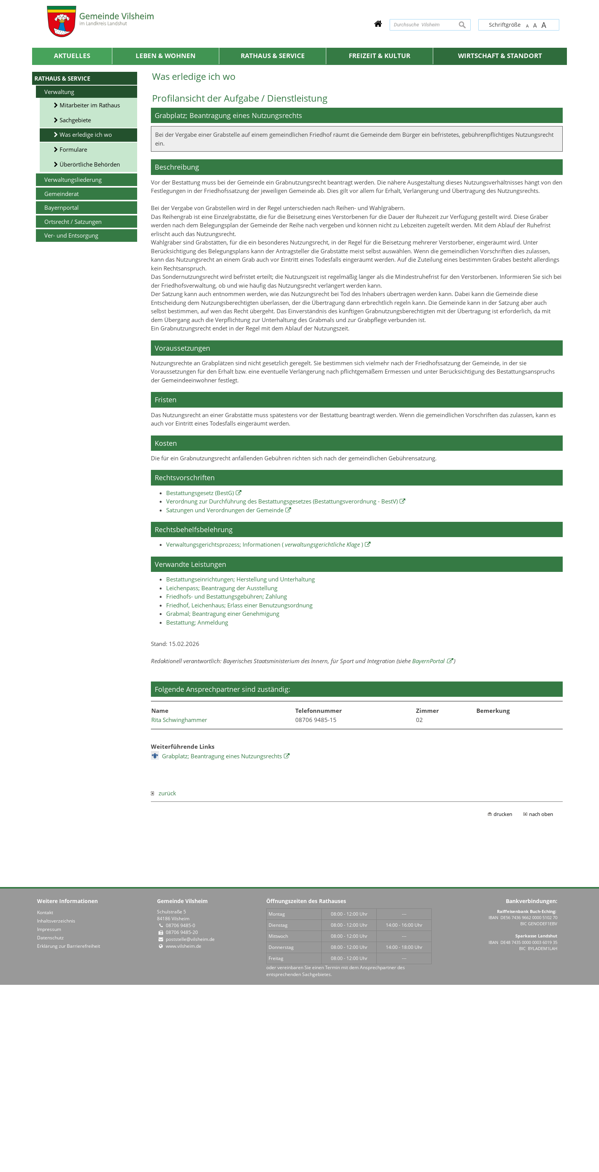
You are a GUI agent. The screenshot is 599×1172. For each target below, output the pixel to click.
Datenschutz (50, 1125)
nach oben (541, 1001)
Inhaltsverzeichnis (56, 1108)
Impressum (49, 1116)
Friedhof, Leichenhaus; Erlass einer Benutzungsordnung (239, 792)
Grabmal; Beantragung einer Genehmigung (222, 801)
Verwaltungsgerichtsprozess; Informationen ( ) (264, 731)
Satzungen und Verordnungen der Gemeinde (224, 697)
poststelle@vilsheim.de (190, 1126)
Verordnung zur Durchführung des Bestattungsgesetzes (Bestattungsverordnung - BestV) (282, 688)
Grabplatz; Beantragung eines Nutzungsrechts (222, 943)
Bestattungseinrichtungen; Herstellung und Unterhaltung (240, 766)
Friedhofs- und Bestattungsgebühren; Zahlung (226, 783)
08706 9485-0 (180, 1112)
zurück (163, 980)
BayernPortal (428, 848)
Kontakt (45, 1099)
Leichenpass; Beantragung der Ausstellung (221, 775)
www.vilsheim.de (183, 1133)
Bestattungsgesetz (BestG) (200, 680)
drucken (503, 1001)
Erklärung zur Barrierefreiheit (68, 1133)
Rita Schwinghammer (179, 907)
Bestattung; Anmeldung (197, 809)
